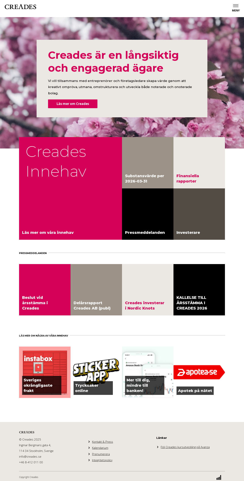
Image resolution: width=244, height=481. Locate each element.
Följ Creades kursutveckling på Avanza (185, 447)
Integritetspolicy (102, 460)
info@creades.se (30, 456)
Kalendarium (100, 448)
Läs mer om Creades (72, 104)
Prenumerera (101, 454)
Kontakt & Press (102, 442)
